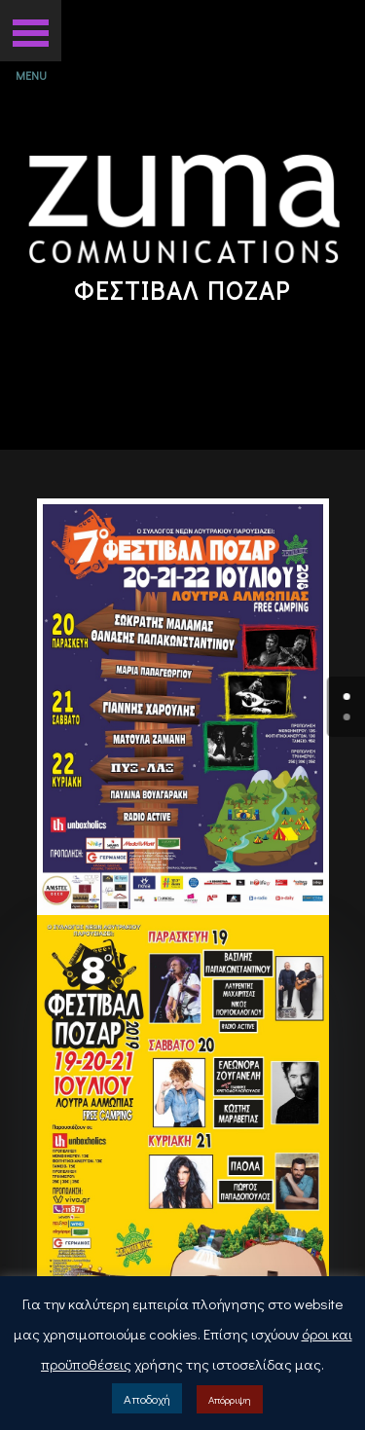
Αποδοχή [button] (147, 1398)
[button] (30, 30)
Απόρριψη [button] (229, 1399)
